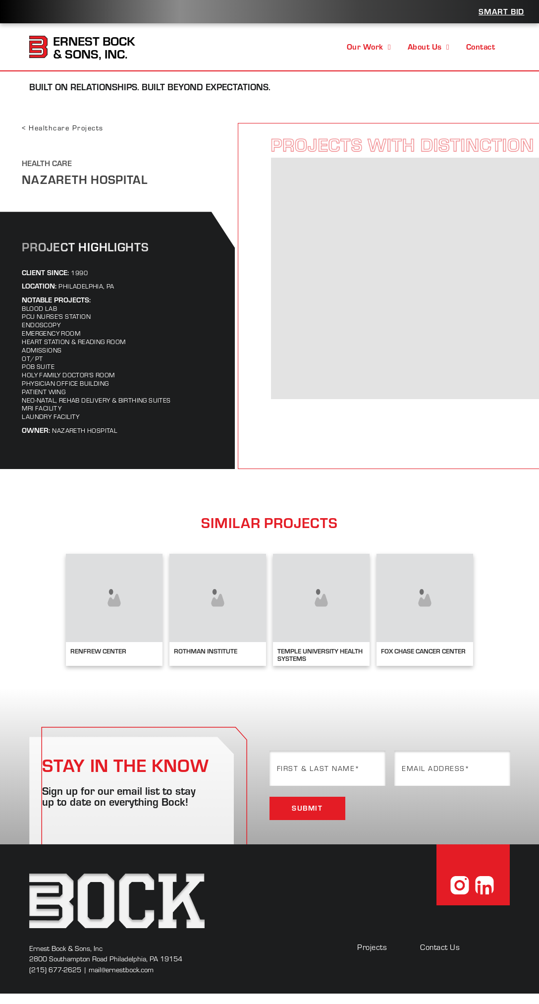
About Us (428, 46)
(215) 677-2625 (55, 969)
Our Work (369, 46)
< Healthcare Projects (62, 127)
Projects (372, 947)
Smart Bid (501, 11)
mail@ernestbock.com (121, 969)
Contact (480, 46)
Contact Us (440, 947)
